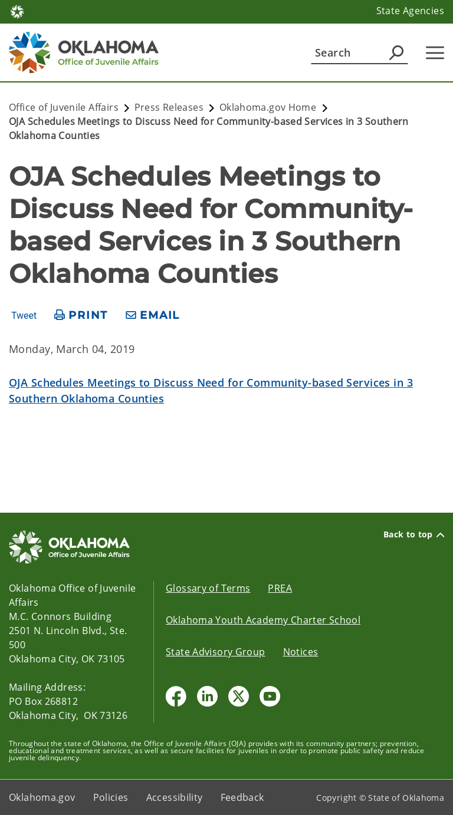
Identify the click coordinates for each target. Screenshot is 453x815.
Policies (111, 797)
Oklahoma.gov (42, 797)
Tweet (24, 316)
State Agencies (410, 10)
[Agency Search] (396, 52)
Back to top (413, 534)
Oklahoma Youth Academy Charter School (263, 619)
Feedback (242, 797)
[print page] (81, 315)
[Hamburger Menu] (435, 53)
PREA (280, 588)
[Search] (359, 52)
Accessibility (174, 797)
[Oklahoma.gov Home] (17, 11)
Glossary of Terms (208, 588)
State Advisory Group (215, 651)
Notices (301, 651)
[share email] (153, 315)
